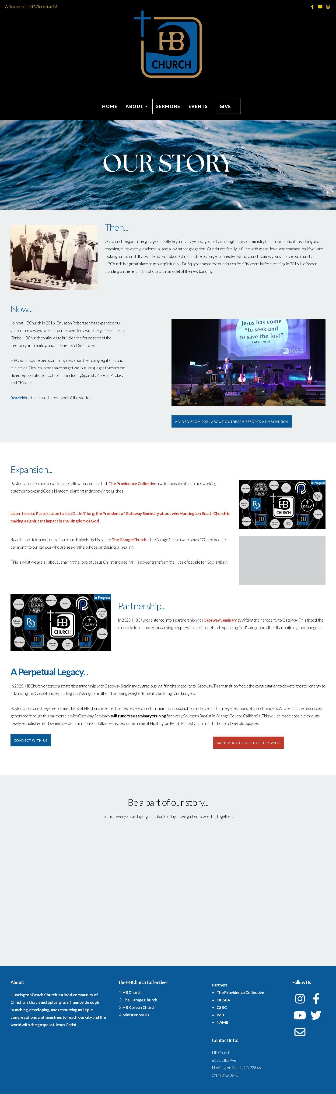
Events (198, 106)
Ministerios (132, 1014)
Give (225, 106)
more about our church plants (248, 742)
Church (135, 992)
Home (109, 106)
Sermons (168, 106)
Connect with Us (31, 740)
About (137, 106)
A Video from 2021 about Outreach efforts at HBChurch (231, 421)
